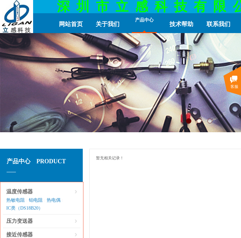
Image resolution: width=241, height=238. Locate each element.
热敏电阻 (15, 200)
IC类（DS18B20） (24, 208)
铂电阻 (36, 200)
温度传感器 (19, 191)
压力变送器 (19, 221)
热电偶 (54, 200)
